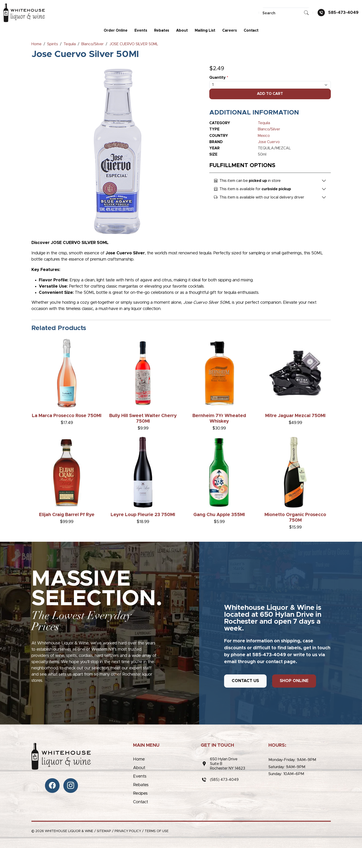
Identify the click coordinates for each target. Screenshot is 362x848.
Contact (251, 30)
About (182, 30)
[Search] (286, 13)
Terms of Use (157, 831)
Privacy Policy (128, 831)
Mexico (264, 136)
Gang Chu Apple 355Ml (219, 514)
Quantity (218, 77)
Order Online (116, 30)
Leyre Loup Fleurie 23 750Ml (143, 514)
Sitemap (104, 831)
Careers (229, 30)
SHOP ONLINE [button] (294, 681)
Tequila (264, 123)
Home (139, 759)
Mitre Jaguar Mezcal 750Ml (295, 415)
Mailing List (205, 30)
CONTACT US (245, 681)
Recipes (140, 793)
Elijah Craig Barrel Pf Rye (66, 514)
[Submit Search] (306, 13)
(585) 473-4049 (224, 780)
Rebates (161, 30)
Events (140, 30)
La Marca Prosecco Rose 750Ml (66, 415)
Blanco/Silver (269, 129)
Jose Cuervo (269, 142)
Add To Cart (270, 94)
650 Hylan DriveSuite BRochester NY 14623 (227, 763)
